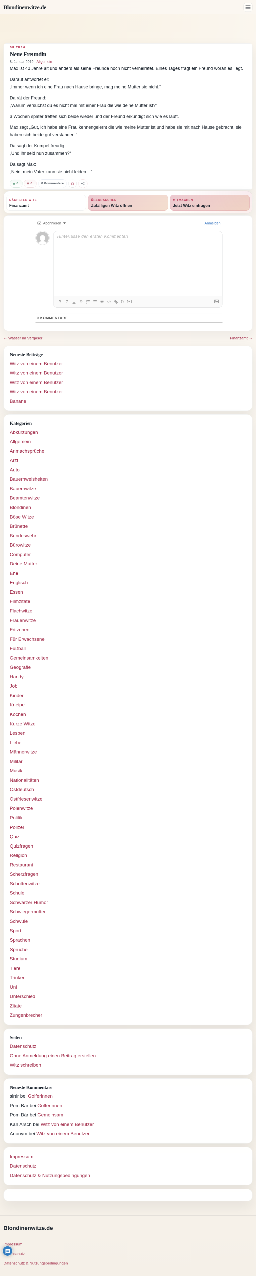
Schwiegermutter (28, 911)
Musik (16, 770)
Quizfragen (21, 846)
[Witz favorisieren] (72, 184)
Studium (18, 958)
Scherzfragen (24, 874)
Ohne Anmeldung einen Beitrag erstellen (53, 1055)
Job (14, 686)
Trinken (18, 977)
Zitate (16, 1005)
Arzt (14, 460)
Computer (20, 554)
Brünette (19, 526)
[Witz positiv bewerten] (16, 184)
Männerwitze (23, 751)
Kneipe (17, 704)
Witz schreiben (25, 1065)
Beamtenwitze (25, 497)
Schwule (19, 921)
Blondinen (20, 507)
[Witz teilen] (83, 183)
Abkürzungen (24, 432)
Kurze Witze (23, 723)
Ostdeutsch (22, 789)
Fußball (18, 648)
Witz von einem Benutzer (36, 363)
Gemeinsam (50, 1114)
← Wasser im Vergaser (23, 338)
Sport (15, 930)
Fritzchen (20, 629)
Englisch (19, 582)
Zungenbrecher (26, 1015)
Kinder (17, 695)
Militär (16, 761)
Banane (18, 401)
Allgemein (44, 62)
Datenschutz (23, 1046)
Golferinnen (40, 1096)
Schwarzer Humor (29, 902)
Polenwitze (21, 808)
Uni (13, 987)
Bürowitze (20, 545)
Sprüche (19, 949)
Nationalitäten (24, 780)
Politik (16, 817)
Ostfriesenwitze (26, 799)
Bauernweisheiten (29, 479)
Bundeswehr (23, 535)
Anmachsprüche (27, 451)
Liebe (16, 742)
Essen (16, 592)
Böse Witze (22, 517)
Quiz (15, 836)
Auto (15, 469)
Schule (17, 893)
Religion (18, 855)
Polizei (17, 827)
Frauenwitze (23, 620)
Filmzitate (20, 601)
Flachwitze (21, 610)
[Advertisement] (128, 28)
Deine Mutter (23, 563)
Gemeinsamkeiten (29, 658)
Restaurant (21, 864)
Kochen (18, 714)
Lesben (18, 733)
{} (122, 301)
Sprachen (20, 940)
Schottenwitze (25, 883)
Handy (17, 676)
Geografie (20, 667)
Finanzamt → (241, 338)
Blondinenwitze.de (25, 7)
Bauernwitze (23, 488)
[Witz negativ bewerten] (30, 184)
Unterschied (22, 996)
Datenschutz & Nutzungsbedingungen (50, 1175)
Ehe (14, 573)
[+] (129, 301)
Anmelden (212, 223)
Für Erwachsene (27, 639)
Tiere (15, 968)
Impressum (22, 1156)
